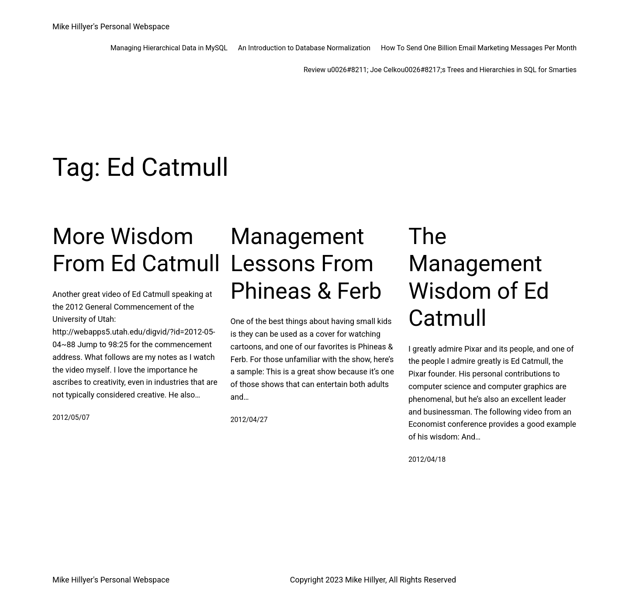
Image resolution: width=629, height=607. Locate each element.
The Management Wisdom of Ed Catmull (478, 277)
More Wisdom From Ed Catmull (136, 250)
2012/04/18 (427, 459)
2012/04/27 (249, 419)
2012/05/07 (71, 417)
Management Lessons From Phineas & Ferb (306, 263)
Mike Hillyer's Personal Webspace (110, 26)
